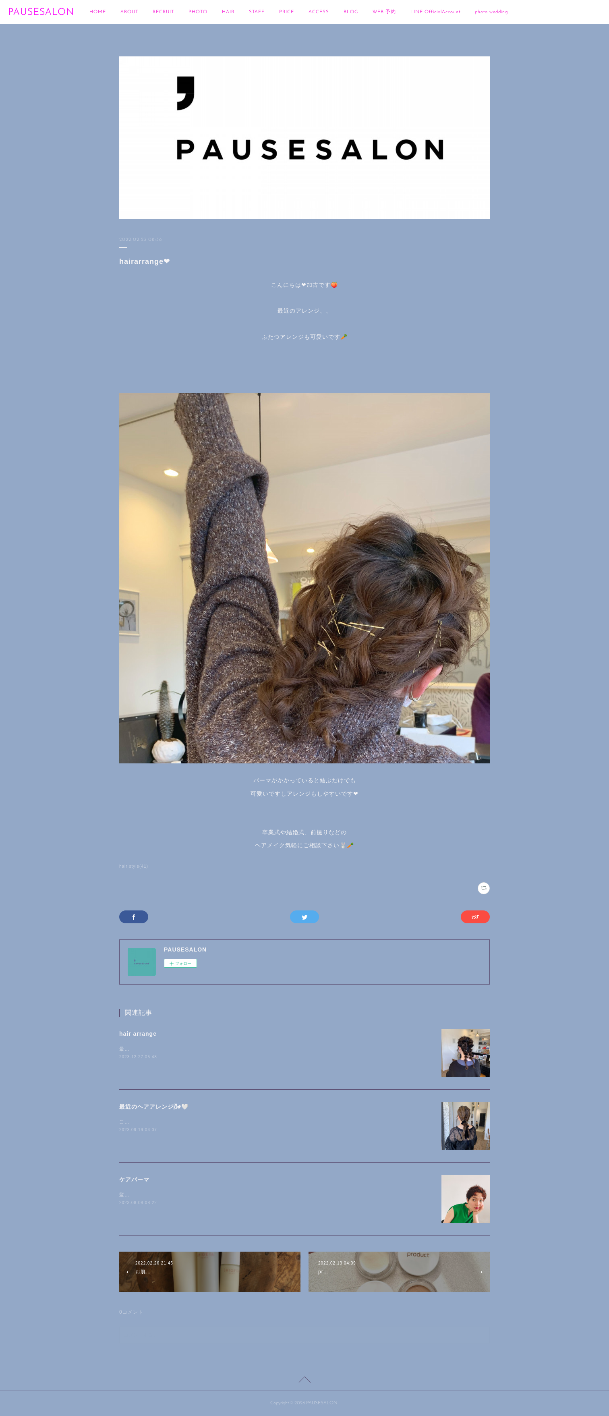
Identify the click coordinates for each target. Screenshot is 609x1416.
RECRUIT (163, 12)
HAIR (228, 12)
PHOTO (197, 12)
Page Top (304, 1381)
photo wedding (491, 12)
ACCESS (319, 12)
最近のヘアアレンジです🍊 (151, 1049)
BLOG (351, 12)
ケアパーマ (134, 1179)
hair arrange (138, 1033)
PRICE (286, 12)
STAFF (257, 12)
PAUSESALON (41, 12)
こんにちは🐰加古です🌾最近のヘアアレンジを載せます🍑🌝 (192, 1122)
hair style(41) (133, 866)
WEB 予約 (384, 12)
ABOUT (129, 12)
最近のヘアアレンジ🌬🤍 (153, 1106)
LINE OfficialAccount (435, 12)
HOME (97, 12)
